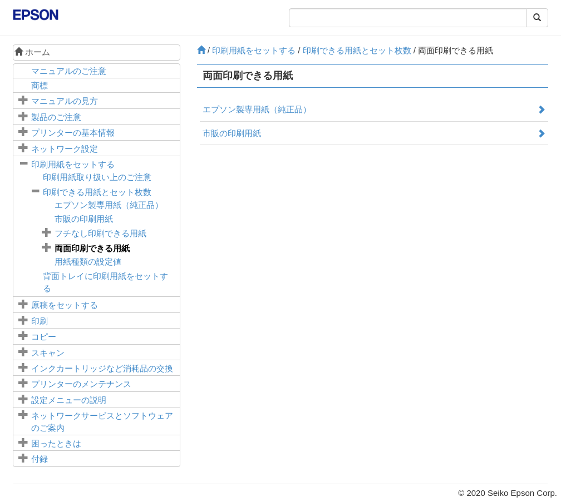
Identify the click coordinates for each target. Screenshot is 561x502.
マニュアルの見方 (64, 101)
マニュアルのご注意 (68, 71)
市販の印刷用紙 (84, 218)
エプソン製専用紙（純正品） (109, 205)
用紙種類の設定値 (88, 261)
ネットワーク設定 (64, 148)
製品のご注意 (56, 117)
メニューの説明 (68, 400)
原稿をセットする (64, 305)
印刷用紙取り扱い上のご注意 (97, 177)
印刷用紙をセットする (73, 164)
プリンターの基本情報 (73, 132)
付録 (39, 459)
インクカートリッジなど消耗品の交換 (102, 368)
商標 (39, 85)
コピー (43, 336)
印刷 (39, 321)
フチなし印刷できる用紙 (100, 233)
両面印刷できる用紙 (92, 248)
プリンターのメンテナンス (81, 384)
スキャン (48, 352)
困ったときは (56, 443)
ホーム (32, 52)
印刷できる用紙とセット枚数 (97, 192)
